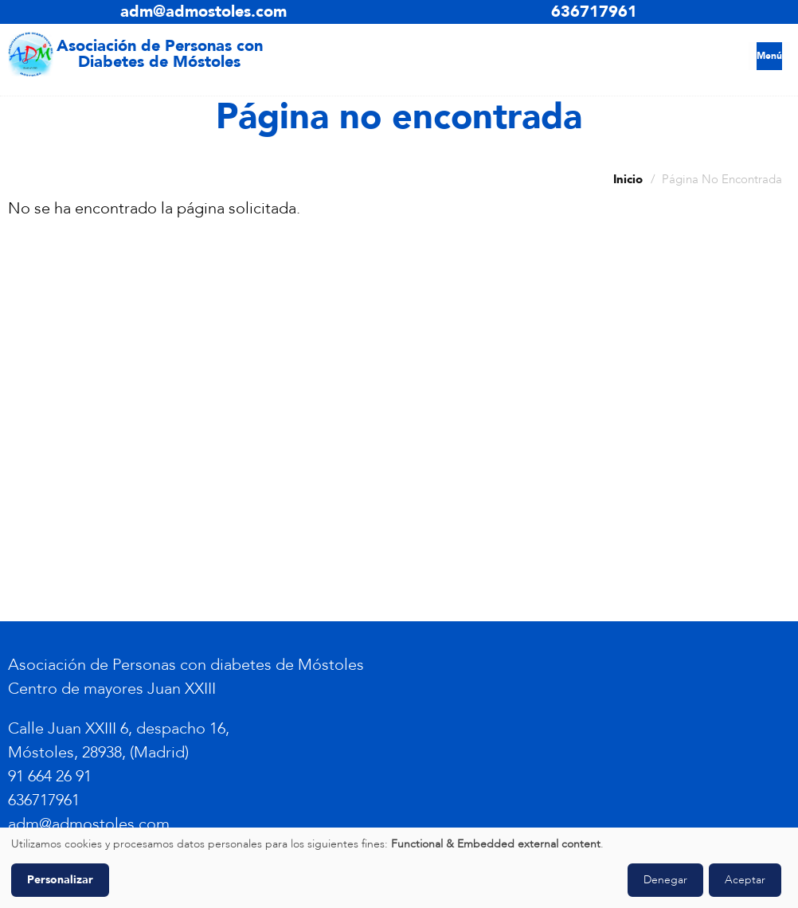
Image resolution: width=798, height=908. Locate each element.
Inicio (628, 179)
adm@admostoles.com (203, 11)
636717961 (594, 11)
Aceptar (745, 879)
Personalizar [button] (60, 879)
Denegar (665, 879)
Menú (769, 55)
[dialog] (399, 868)
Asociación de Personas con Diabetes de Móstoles (160, 54)
